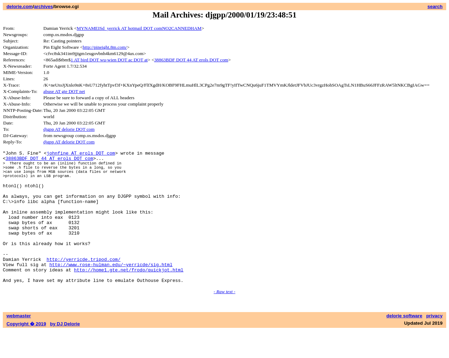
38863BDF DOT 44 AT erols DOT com (191, 59)
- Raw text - (224, 319)
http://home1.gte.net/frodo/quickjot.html (128, 295)
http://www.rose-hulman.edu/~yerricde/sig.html (111, 288)
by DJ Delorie (65, 351)
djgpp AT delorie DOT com (69, 129)
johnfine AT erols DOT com (81, 154)
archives (43, 6)
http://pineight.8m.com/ (105, 47)
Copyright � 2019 (26, 351)
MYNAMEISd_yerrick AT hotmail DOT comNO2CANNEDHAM (139, 28)
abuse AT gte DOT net (64, 91)
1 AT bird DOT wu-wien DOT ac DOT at (109, 59)
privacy (434, 343)
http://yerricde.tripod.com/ (84, 282)
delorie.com (19, 6)
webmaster (18, 343)
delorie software (404, 343)
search (435, 6)
